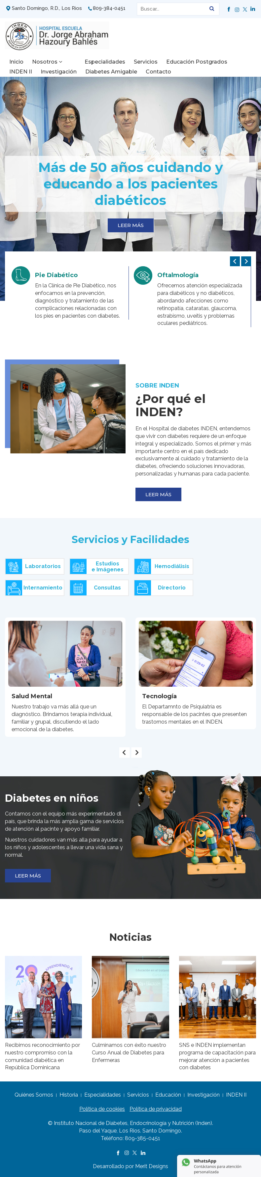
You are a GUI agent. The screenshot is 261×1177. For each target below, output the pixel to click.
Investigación (27, 72)
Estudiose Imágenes (97, 567)
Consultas (95, 588)
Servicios (132, 62)
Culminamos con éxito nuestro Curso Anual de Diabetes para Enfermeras (129, 1052)
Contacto (127, 72)
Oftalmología (178, 275)
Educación (168, 1095)
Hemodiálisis (161, 567)
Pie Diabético (56, 275)
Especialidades (91, 62)
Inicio (16, 62)
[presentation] (235, 261)
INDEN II (233, 62)
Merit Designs (151, 1166)
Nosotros (47, 62)
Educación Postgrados (182, 62)
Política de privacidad (156, 1109)
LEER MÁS (131, 225)
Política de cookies (102, 1109)
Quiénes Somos (34, 1095)
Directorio (160, 588)
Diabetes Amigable (80, 72)
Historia (68, 1095)
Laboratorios (33, 567)
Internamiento (34, 588)
